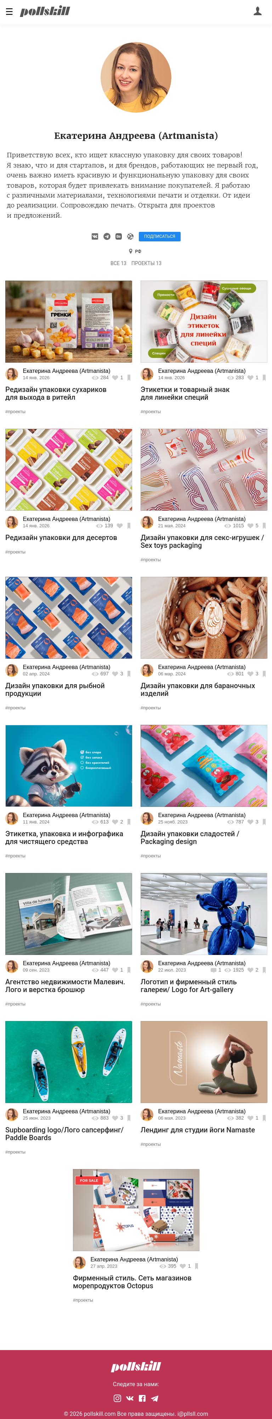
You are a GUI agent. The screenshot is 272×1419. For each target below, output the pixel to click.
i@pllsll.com (192, 1414)
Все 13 (118, 263)
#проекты (15, 411)
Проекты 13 (146, 263)
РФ (138, 251)
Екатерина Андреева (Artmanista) (66, 371)
